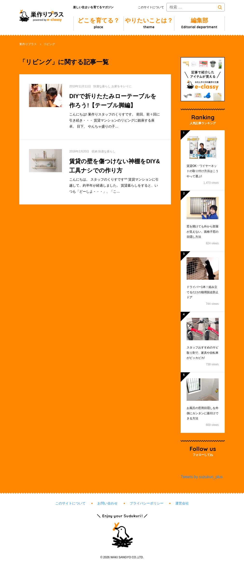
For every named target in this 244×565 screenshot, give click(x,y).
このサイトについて (151, 7)
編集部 (199, 23)
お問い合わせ (107, 503)
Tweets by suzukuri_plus (202, 477)
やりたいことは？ (149, 23)
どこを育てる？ (98, 23)
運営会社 (182, 503)
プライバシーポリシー (146, 503)
